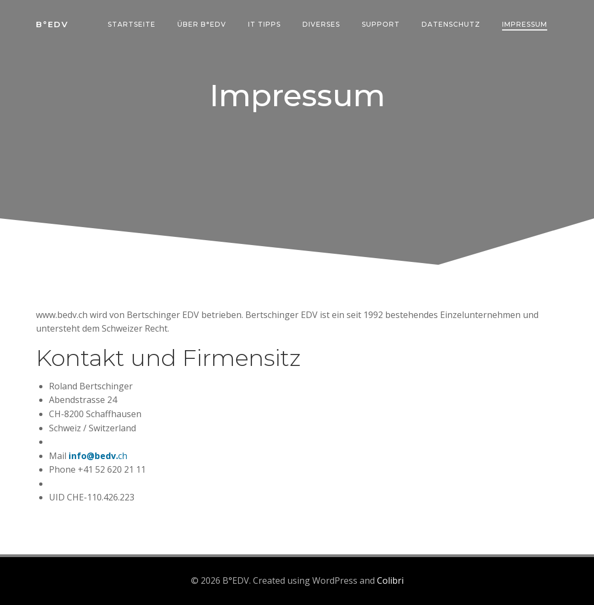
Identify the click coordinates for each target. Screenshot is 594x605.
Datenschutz (451, 24)
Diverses (321, 24)
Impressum (524, 24)
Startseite (132, 24)
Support (381, 24)
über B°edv (201, 24)
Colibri (390, 580)
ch (122, 456)
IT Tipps (264, 24)
